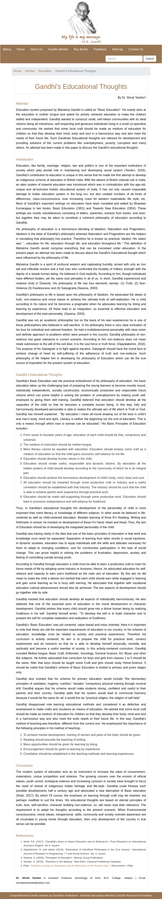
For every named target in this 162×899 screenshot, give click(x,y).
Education (44, 71)
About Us (36, 49)
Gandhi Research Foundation (134, 895)
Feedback (99, 49)
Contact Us (135, 49)
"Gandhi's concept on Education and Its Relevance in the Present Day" (69, 865)
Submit (150, 58)
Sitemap (117, 49)
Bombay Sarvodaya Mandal (96, 895)
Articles (30, 71)
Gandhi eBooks (58, 49)
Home (21, 49)
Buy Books (81, 49)
